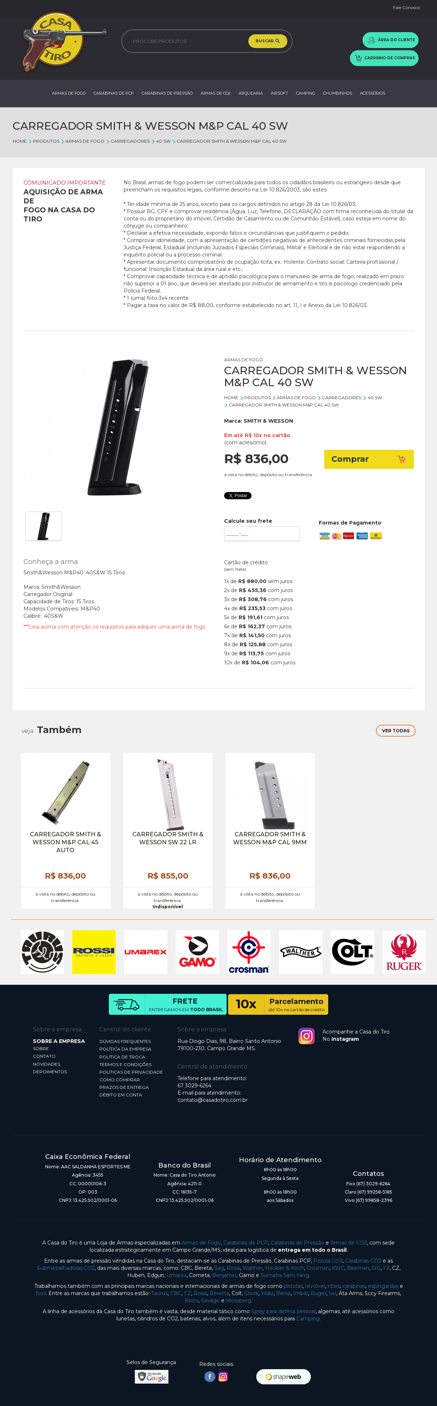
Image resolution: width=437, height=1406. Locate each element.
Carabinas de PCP (245, 1242)
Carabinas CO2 (363, 1261)
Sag (219, 1268)
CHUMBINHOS (337, 93)
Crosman (318, 1268)
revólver (315, 1286)
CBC (175, 1293)
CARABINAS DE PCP (114, 93)
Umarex (177, 1275)
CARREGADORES (128, 141)
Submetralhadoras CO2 (66, 1268)
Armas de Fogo (201, 1242)
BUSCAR (268, 41)
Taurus (159, 1293)
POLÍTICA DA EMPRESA (125, 1049)
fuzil (41, 1293)
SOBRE (41, 1048)
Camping (308, 1318)
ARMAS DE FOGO (69, 93)
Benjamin (224, 1275)
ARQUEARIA (251, 93)
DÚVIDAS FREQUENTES (125, 1041)
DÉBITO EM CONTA (120, 1094)
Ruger (318, 1293)
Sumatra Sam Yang (285, 1275)
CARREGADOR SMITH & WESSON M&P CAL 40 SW (229, 141)
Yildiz (267, 1293)
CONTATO (44, 1056)
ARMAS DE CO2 (216, 93)
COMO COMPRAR (119, 1079)
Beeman (358, 1268)
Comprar (369, 459)
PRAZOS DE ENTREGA (124, 1087)
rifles (334, 1286)
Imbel (300, 1293)
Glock (251, 1293)
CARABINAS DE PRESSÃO (167, 93)
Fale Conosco (406, 7)
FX (386, 1268)
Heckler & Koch (284, 1268)
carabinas (353, 1286)
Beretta (219, 1293)
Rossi (233, 1268)
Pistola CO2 (328, 1261)
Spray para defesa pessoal (283, 1311)
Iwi (332, 1293)
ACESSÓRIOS (372, 93)
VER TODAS (396, 730)
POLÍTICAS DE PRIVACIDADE (131, 1072)
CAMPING (305, 93)
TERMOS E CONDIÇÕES (125, 1064)
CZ (187, 1293)
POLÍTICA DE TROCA (122, 1057)
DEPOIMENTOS (50, 1071)
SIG (376, 1268)
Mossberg (238, 1300)
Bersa (283, 1293)
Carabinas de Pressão (297, 1242)
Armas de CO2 (348, 1242)
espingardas (383, 1286)
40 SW (160, 141)
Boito (191, 1300)
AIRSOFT (279, 93)
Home (20, 141)
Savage (210, 1300)
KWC (338, 1268)
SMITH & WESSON (268, 421)
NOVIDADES (46, 1064)
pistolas (293, 1286)
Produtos (43, 141)
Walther (252, 1268)
